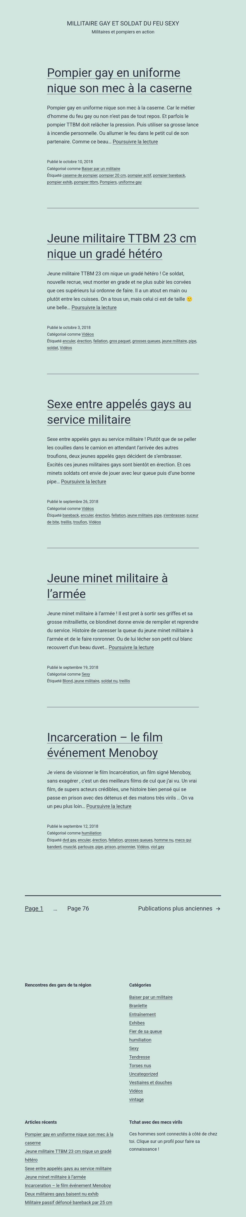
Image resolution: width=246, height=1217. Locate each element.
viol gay (157, 846)
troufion (80, 522)
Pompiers (108, 182)
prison (110, 846)
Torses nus (140, 1065)
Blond (67, 681)
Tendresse (139, 1057)
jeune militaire (174, 341)
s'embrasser (173, 515)
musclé (69, 846)
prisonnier (126, 846)
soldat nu (109, 681)
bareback (70, 515)
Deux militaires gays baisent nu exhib (62, 1194)
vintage (136, 1099)
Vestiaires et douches (150, 1082)
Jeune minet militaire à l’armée (55, 1177)
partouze (86, 846)
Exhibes (137, 1022)
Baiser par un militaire (101, 168)
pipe (192, 341)
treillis (66, 522)
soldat (52, 347)
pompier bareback (169, 175)
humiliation (91, 833)
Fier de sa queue (145, 1031)
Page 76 (78, 908)
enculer (68, 341)
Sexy (86, 674)
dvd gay (69, 840)
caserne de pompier (79, 175)
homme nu (163, 840)
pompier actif (139, 175)
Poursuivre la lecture (135, 142)
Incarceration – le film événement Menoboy (68, 1185)
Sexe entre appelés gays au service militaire (68, 1168)
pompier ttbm (86, 182)
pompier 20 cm (112, 175)
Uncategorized (143, 1074)
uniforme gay (130, 182)
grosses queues (146, 341)
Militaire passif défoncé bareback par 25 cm (68, 1202)
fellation (100, 341)
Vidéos (88, 334)
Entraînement (142, 1014)
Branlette (138, 1005)
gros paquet (119, 341)
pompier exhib (59, 182)
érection (84, 341)
